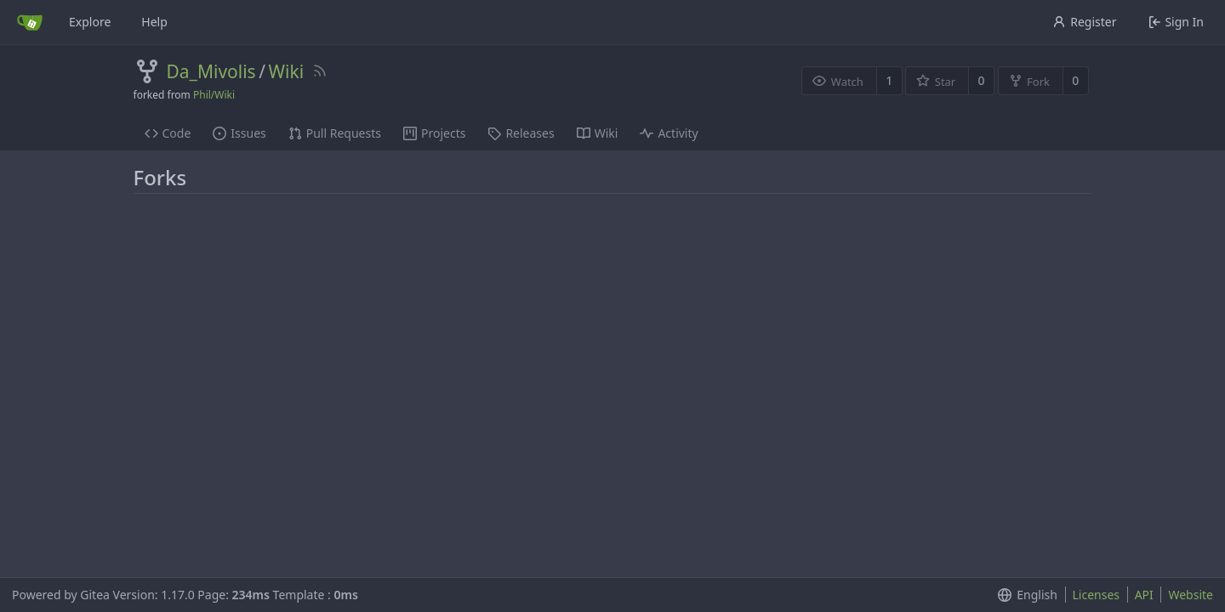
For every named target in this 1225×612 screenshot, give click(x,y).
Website (1190, 594)
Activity (669, 133)
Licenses (1096, 594)
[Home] (30, 22)
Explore (90, 22)
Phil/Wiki (214, 95)
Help (154, 22)
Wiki (286, 71)
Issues (239, 133)
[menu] (1024, 595)
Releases (520, 133)
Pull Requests (334, 133)
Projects (434, 133)
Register (1084, 22)
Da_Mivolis (211, 71)
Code (168, 133)
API (1144, 594)
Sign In (1176, 22)
